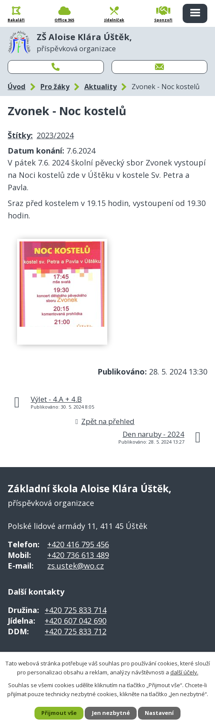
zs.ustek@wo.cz (75, 565)
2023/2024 (55, 135)
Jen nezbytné (111, 713)
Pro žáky (54, 86)
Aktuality (100, 86)
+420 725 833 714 (75, 610)
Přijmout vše (59, 713)
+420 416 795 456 (78, 544)
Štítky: (20, 135)
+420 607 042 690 (75, 621)
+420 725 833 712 (75, 631)
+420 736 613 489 (78, 555)
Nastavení (159, 713)
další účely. (184, 672)
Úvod (17, 86)
